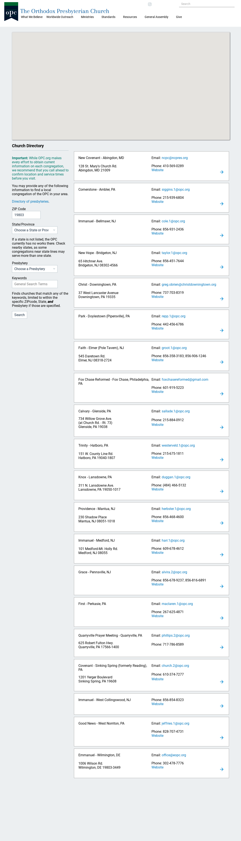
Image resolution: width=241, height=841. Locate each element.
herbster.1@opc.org (176, 509)
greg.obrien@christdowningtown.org (189, 284)
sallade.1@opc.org (176, 411)
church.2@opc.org (175, 666)
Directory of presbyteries (30, 201)
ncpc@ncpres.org (175, 158)
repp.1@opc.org (173, 316)
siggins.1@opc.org (176, 189)
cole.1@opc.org (173, 221)
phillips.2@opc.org (176, 635)
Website (157, 170)
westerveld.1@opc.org (178, 445)
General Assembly (156, 17)
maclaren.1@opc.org (177, 604)
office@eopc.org (174, 755)
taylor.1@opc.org (174, 253)
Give (179, 17)
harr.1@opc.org (173, 540)
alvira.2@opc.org (174, 572)
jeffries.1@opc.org (175, 723)
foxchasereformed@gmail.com (185, 379)
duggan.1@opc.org (176, 477)
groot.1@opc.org (174, 348)
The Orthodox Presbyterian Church (64, 11)
